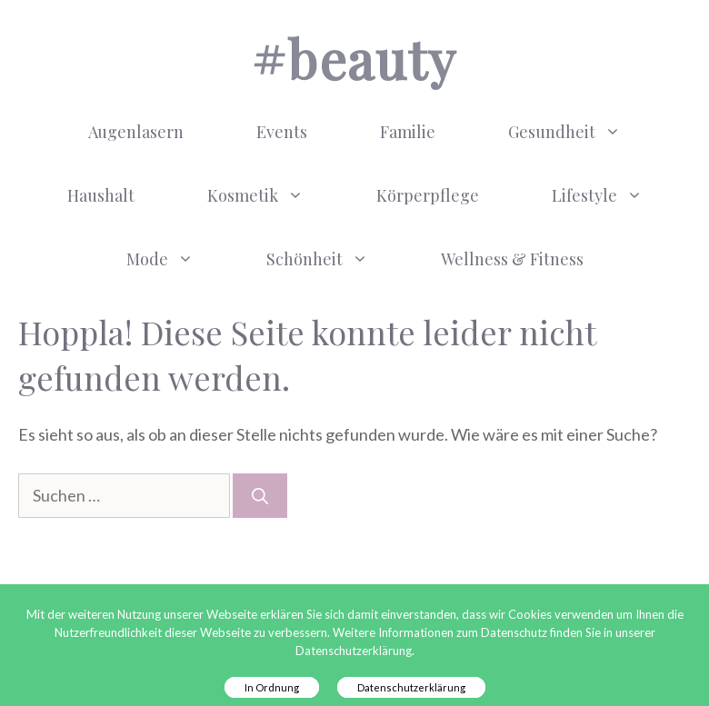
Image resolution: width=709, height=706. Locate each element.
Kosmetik (273, 195)
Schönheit (335, 259)
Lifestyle (615, 195)
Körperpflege (427, 195)
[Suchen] (260, 495)
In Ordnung (272, 687)
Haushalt (101, 195)
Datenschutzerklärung (411, 687)
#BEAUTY (354, 58)
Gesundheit (582, 132)
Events (281, 132)
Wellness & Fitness (512, 259)
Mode (178, 259)
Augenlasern (136, 132)
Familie (407, 132)
